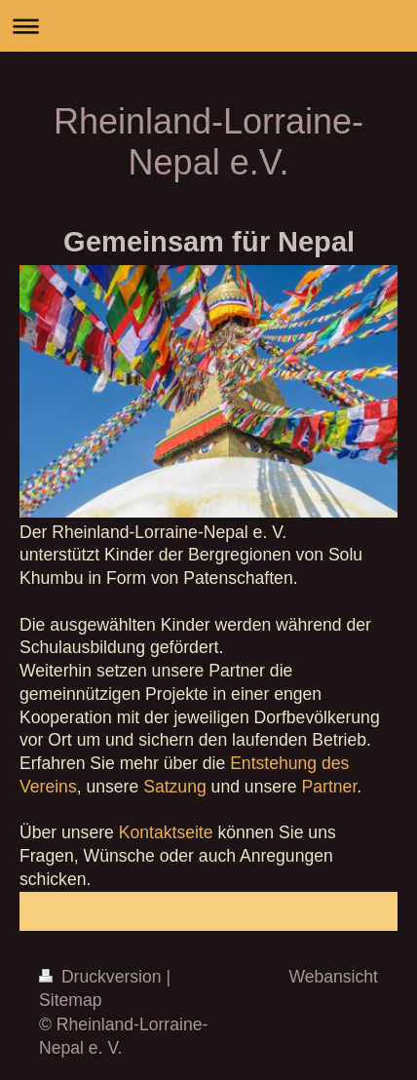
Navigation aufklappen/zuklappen (208, 26)
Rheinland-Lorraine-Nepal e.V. (208, 141)
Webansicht (333, 976)
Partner (330, 786)
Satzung (175, 786)
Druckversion (102, 976)
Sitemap (70, 1000)
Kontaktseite (166, 832)
